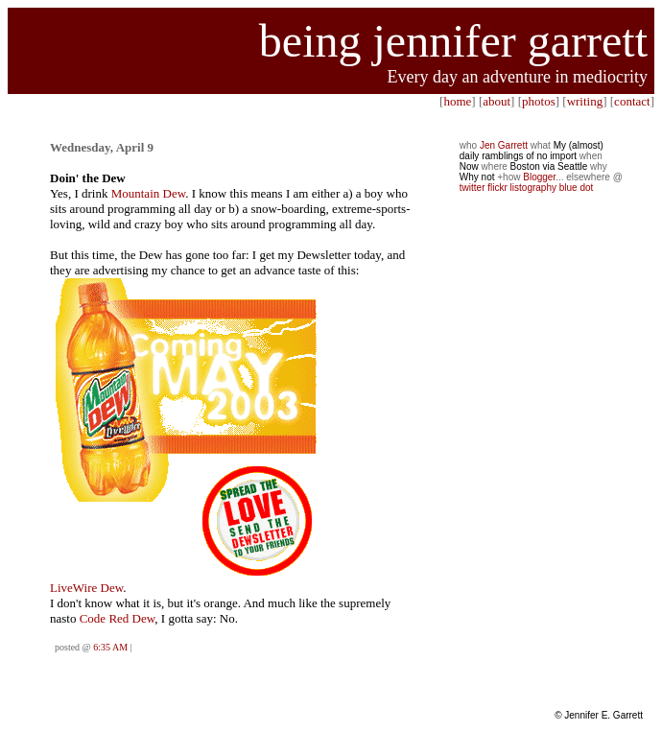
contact (632, 101)
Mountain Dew (148, 193)
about (496, 101)
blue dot (576, 187)
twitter (472, 187)
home (457, 101)
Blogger (539, 177)
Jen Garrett (504, 145)
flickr (497, 187)
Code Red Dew (117, 618)
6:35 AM (110, 647)
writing (585, 101)
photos (539, 101)
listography (533, 187)
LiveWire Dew (86, 587)
